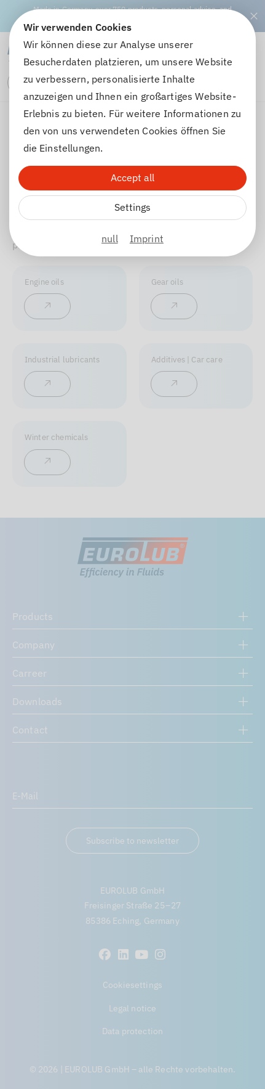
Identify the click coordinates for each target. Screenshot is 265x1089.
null (109, 238)
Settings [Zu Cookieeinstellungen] (132, 207)
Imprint (147, 238)
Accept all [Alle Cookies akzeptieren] (132, 177)
